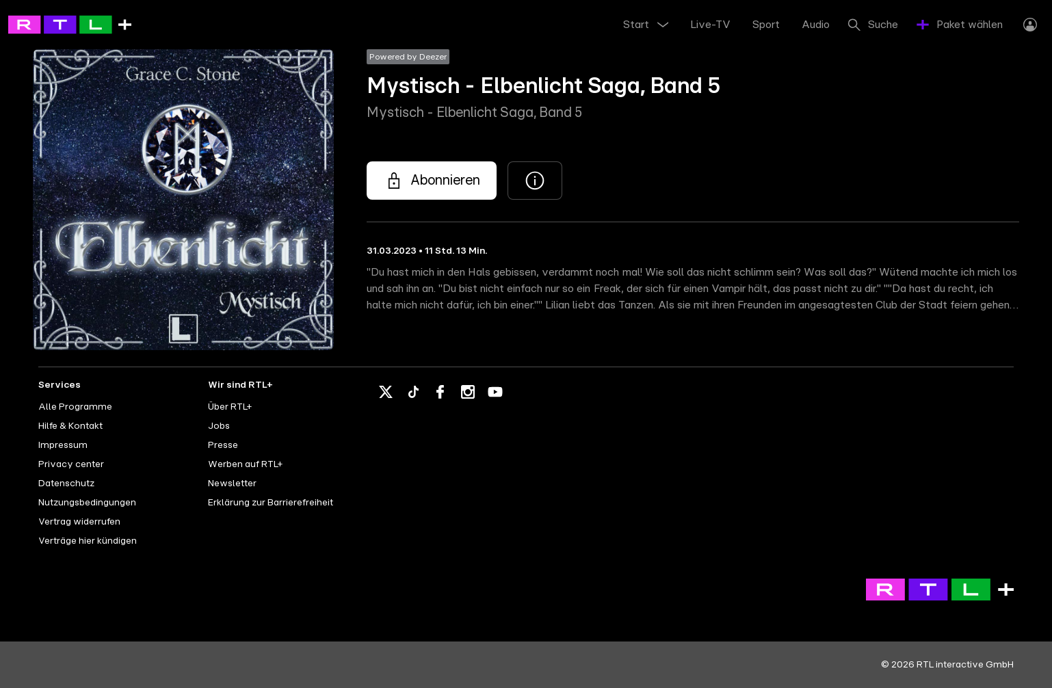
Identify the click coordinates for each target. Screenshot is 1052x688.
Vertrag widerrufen (79, 522)
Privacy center (71, 464)
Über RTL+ (230, 407)
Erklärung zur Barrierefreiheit (270, 502)
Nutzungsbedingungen (87, 502)
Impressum (63, 445)
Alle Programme (75, 407)
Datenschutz (66, 483)
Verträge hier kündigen (87, 541)
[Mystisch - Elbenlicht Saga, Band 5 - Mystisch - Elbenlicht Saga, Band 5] (432, 180)
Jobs (219, 426)
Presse (223, 445)
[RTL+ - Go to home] (69, 23)
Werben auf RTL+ (245, 464)
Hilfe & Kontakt (70, 426)
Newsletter (232, 483)
